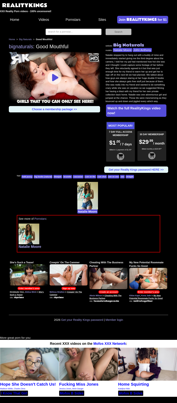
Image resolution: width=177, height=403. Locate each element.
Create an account (108, 292)
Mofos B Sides (72, 393)
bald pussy (27, 177)
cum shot (102, 177)
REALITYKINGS (24, 5)
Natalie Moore (123, 50)
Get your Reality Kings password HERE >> (136, 169)
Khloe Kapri (134, 295)
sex (122, 177)
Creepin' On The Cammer (65, 262)
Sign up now (68, 288)
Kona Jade (146, 295)
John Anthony (142, 50)
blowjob (57, 177)
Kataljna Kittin (124, 389)
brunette (67, 177)
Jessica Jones (65, 389)
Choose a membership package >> (54, 109)
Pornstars (73, 20)
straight (129, 177)
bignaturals (21, 46)
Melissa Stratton (57, 292)
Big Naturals (25, 39)
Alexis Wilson (95, 295)
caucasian (78, 177)
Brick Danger (78, 389)
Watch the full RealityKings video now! (134, 110)
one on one (113, 177)
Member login (114, 319)
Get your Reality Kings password (82, 319)
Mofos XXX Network (109, 343)
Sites (102, 20)
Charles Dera (19, 389)
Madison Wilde (6, 389)
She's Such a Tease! (22, 262)
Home (14, 20)
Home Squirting (133, 384)
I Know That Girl (14, 393)
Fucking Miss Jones (78, 384)
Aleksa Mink (30, 292)
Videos (44, 20)
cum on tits (90, 177)
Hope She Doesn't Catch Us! (28, 384)
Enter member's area (28, 288)
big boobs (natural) (43, 177)
